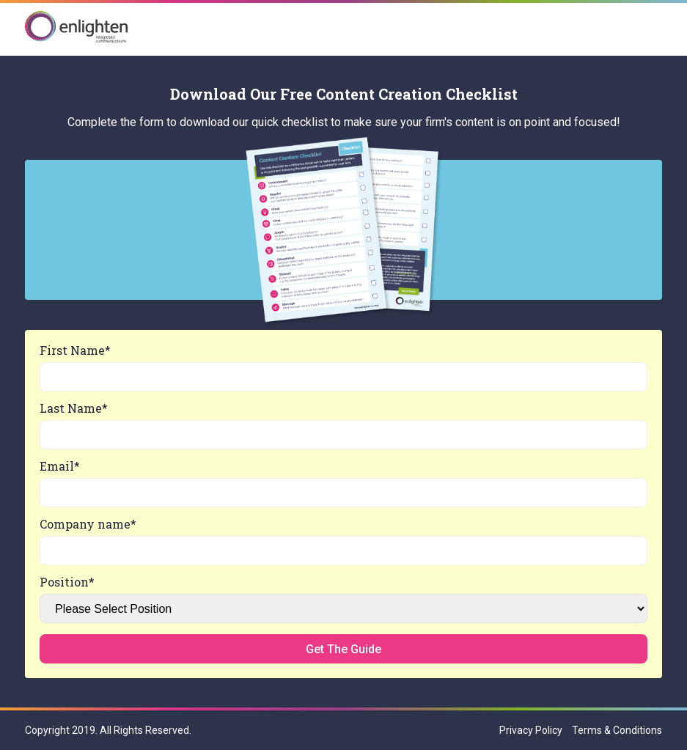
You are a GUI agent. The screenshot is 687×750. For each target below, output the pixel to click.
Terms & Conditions (617, 730)
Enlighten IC (76, 28)
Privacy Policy (530, 730)
